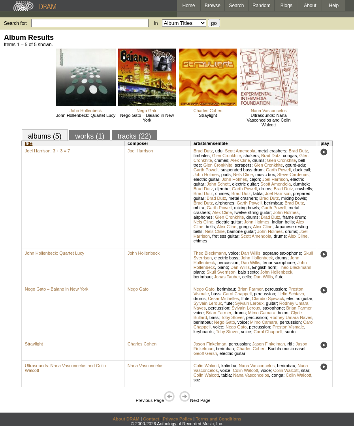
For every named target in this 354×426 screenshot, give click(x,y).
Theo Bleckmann (210, 253)
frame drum (293, 217)
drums (258, 160)
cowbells (304, 188)
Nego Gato (147, 110)
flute (279, 276)
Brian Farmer (250, 289)
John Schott (218, 184)
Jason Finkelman (210, 344)
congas (290, 155)
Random (261, 5)
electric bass (226, 257)
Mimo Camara (261, 312)
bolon (283, 312)
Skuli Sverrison (221, 272)
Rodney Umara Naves (290, 317)
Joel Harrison (140, 150)
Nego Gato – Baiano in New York (147, 117)
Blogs (286, 5)
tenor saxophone (279, 262)
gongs (245, 226)
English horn (264, 267)
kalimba (228, 365)
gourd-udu (295, 165)
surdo (290, 331)
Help (334, 5)
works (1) (89, 136)
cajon (255, 179)
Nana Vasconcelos (269, 110)
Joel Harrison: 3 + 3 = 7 (47, 150)
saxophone (273, 308)
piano (222, 267)
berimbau (273, 203)
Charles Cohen (207, 110)
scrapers (243, 165)
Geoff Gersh (205, 353)
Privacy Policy (177, 419)
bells (210, 226)
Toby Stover (232, 317)
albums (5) (45, 136)
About (310, 5)
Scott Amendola (240, 150)
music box (265, 174)
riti (291, 344)
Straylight (208, 115)
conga (277, 375)
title (29, 143)
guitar (271, 303)
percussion (227, 262)
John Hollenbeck (86, 110)
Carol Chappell (237, 293)
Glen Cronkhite (226, 155)
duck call (301, 169)
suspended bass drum (242, 169)
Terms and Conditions (218, 419)
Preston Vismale (288, 327)
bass (215, 293)
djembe (222, 188)
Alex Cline (240, 160)
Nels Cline (243, 174)
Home (188, 5)
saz (197, 379)
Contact (151, 419)
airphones (224, 203)
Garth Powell (206, 169)
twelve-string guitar (252, 212)
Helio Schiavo (290, 293)
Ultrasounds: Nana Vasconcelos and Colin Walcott (269, 120)
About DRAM (126, 419)
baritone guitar (241, 231)
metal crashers (272, 150)
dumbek (301, 184)
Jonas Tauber (227, 276)
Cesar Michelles (223, 298)
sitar (305, 370)
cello (246, 276)
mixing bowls (293, 198)
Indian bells (283, 222)
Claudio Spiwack (268, 298)
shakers (251, 155)
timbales (202, 155)
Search (236, 5)
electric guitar (206, 179)
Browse (212, 5)
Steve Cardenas (293, 174)
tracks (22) (134, 136)
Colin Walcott (206, 365)
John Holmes (206, 174)
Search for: (15, 23)
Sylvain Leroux (208, 303)
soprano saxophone (282, 253)
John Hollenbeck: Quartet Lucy (85, 115)
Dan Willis (250, 253)
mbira (199, 207)
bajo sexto (248, 272)
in (156, 23)
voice (233, 253)
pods (226, 174)
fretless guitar (225, 236)
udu (218, 150)
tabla (258, 193)
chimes (221, 160)
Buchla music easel (286, 348)
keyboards (204, 331)
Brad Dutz (203, 150)
